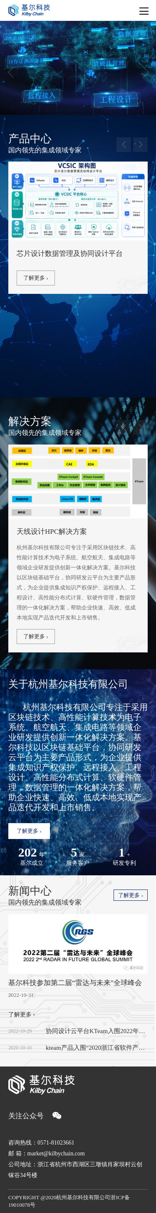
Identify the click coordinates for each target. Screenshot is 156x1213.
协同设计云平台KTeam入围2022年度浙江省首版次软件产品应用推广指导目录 (97, 1031)
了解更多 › (35, 278)
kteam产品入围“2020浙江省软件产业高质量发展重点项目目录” (97, 1047)
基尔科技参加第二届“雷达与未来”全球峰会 (75, 983)
